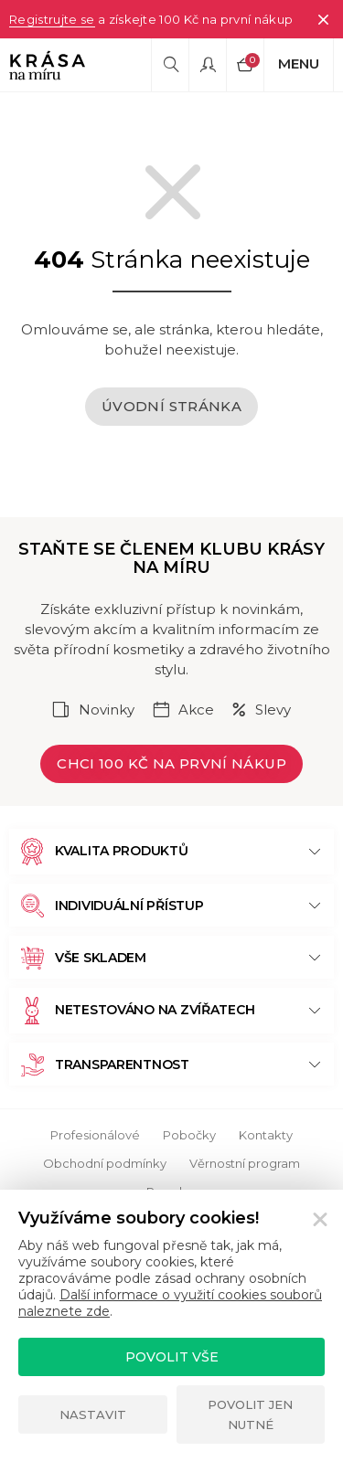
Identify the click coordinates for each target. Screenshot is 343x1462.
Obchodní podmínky (104, 1163)
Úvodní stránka (171, 406)
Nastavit (92, 1414)
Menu (298, 63)
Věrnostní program (244, 1163)
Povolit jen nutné (250, 1414)
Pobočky (189, 1135)
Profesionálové (95, 1135)
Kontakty (266, 1135)
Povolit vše (172, 1357)
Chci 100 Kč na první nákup (171, 763)
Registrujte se (52, 19)
